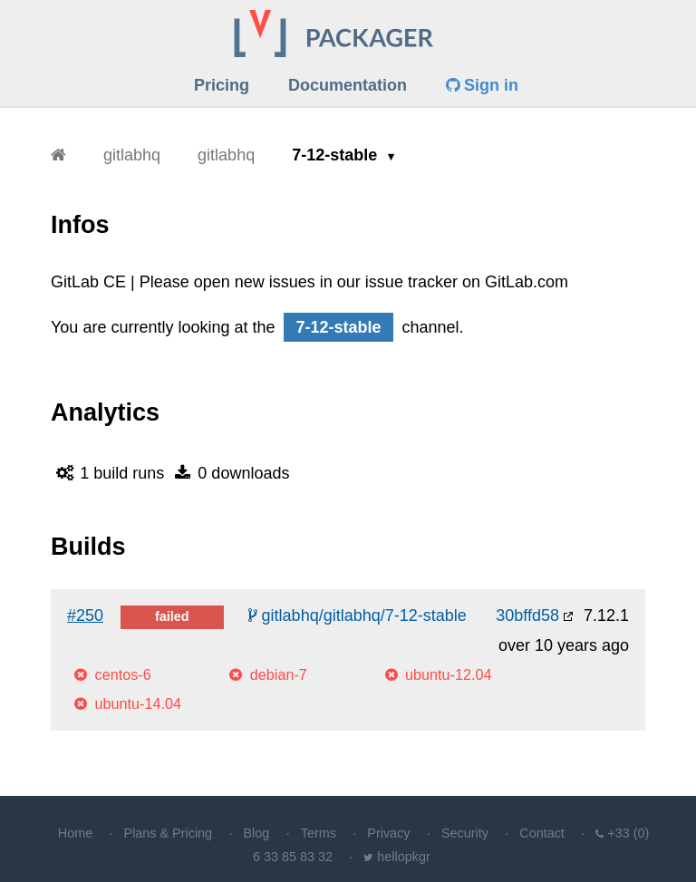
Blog (257, 833)
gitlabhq (131, 155)
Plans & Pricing (168, 833)
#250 (85, 615)
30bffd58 (527, 615)
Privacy (388, 833)
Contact (542, 833)
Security (464, 833)
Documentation (347, 85)
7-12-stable (337, 155)
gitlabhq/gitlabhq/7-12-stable (357, 615)
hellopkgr (403, 856)
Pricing (221, 85)
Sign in (482, 85)
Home (75, 833)
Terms (318, 833)
